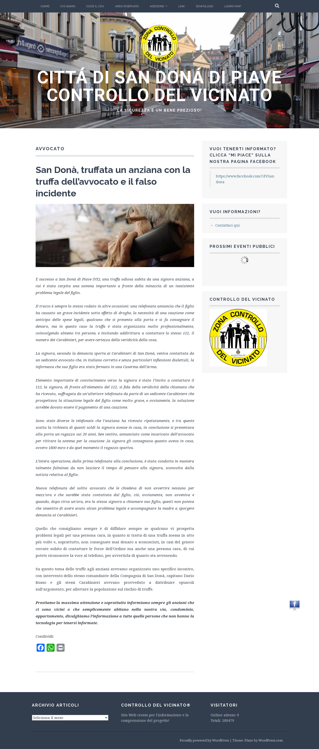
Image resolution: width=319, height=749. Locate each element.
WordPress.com (270, 740)
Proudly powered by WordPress (204, 740)
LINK (181, 6)
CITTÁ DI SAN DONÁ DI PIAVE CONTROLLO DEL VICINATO (159, 86)
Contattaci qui (227, 225)
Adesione (157, 6)
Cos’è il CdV (95, 6)
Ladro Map (232, 6)
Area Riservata (127, 6)
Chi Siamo (67, 6)
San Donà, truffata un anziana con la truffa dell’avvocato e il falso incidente (113, 181)
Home (45, 6)
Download (204, 6)
